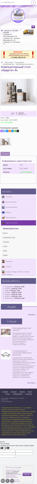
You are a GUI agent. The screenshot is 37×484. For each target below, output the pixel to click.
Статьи (7, 394)
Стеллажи (6, 242)
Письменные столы (9, 237)
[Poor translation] (7, 448)
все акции (31, 314)
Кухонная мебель (19, 207)
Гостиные (19, 196)
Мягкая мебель (19, 217)
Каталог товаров (9, 62)
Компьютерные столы (8, 64)
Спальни (19, 266)
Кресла (5, 233)
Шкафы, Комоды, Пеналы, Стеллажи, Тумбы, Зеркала (19, 272)
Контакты (28, 394)
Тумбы (5, 250)
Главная (5, 392)
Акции (30, 392)
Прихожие (19, 261)
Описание (5, 154)
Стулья (5, 246)
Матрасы (19, 212)
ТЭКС (7, 118)
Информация (17, 394)
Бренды (22, 392)
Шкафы (5, 255)
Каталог (14, 392)
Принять (27, 474)
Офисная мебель (19, 62)
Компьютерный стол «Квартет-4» (25, 64)
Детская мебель (19, 202)
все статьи (30, 383)
